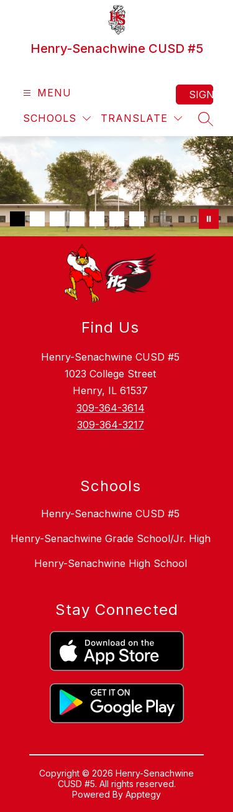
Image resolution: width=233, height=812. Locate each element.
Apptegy (143, 794)
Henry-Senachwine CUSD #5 (110, 513)
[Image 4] (77, 218)
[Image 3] (57, 218)
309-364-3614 (110, 408)
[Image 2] (37, 218)
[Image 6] (116, 218)
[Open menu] (45, 93)
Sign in (201, 94)
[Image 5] (96, 218)
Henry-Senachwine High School (110, 563)
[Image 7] (136, 218)
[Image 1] (17, 218)
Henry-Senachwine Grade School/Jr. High (111, 538)
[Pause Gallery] (209, 219)
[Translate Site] (141, 118)
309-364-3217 (110, 424)
